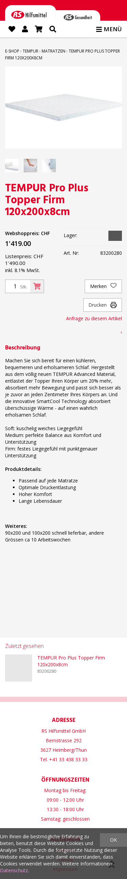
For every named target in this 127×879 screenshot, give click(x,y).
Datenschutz (14, 870)
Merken (103, 286)
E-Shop (12, 51)
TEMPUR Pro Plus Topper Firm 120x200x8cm (71, 661)
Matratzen (53, 51)
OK (113, 840)
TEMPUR (30, 51)
